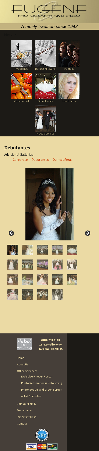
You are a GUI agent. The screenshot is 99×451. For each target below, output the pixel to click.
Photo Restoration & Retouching (41, 383)
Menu (8, 34)
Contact (22, 423)
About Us (22, 364)
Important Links (26, 417)
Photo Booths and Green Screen (41, 389)
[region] (49, 234)
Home (20, 358)
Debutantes (40, 159)
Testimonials (25, 410)
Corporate (20, 159)
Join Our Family (26, 404)
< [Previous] (11, 233)
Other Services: (27, 371)
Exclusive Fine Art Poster (37, 376)
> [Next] (87, 233)
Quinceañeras (62, 159)
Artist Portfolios (31, 396)
